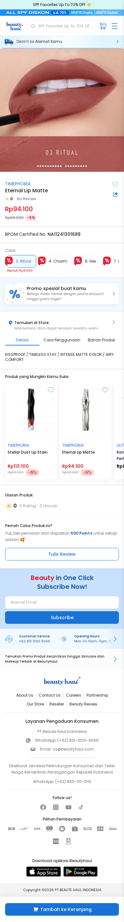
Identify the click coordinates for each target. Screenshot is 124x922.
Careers (73, 695)
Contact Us (50, 695)
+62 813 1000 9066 (34, 641)
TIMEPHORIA (17, 184)
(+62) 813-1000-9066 (78, 740)
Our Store (35, 704)
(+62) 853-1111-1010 (73, 781)
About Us (24, 695)
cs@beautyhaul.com (73, 749)
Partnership (97, 695)
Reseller (56, 704)
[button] (62, 293)
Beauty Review (83, 704)
